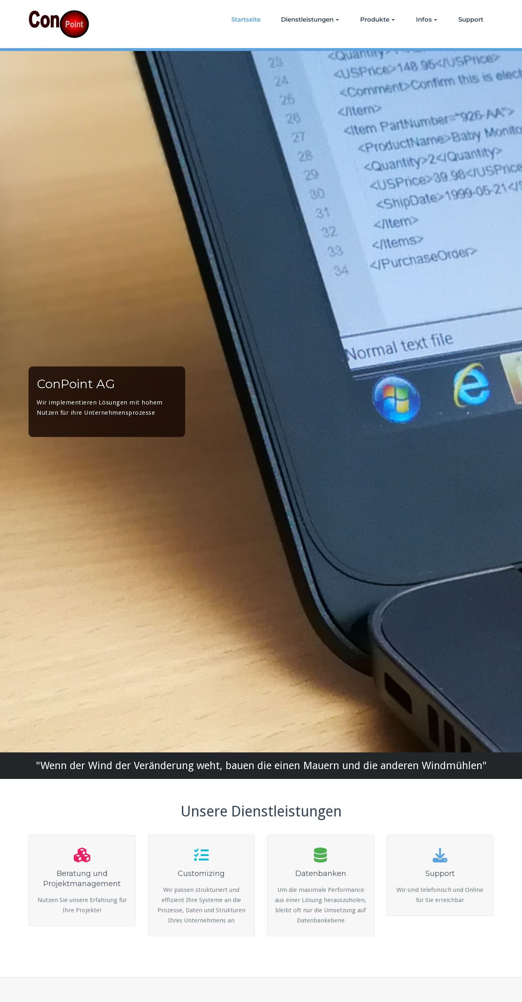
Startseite (246, 19)
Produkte (377, 19)
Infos (426, 19)
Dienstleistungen (310, 19)
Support (470, 19)
